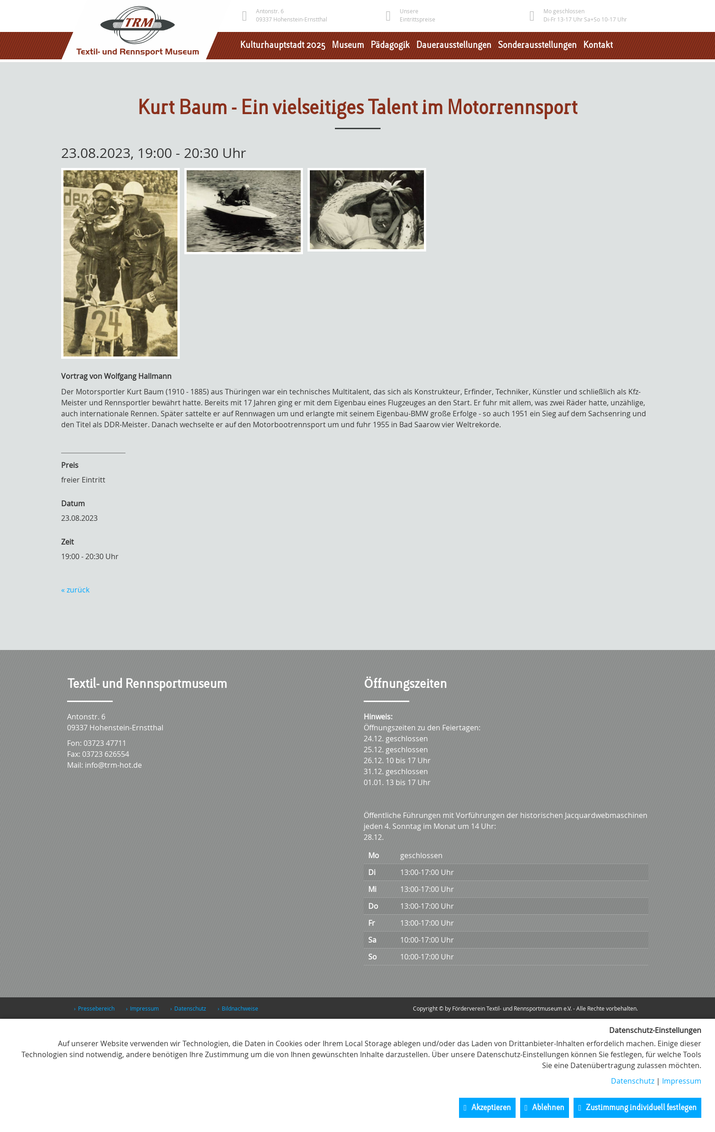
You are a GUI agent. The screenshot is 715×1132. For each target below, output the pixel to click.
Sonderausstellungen (537, 46)
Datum (73, 503)
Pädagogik (390, 46)
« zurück (75, 590)
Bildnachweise (240, 1008)
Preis (69, 465)
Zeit (67, 542)
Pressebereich (96, 1008)
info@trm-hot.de (113, 765)
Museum (348, 46)
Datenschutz (190, 1008)
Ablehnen (548, 1107)
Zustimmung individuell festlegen (641, 1107)
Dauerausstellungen (453, 46)
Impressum (144, 1008)
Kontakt (598, 46)
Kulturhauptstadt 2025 (282, 46)
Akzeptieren (491, 1107)
